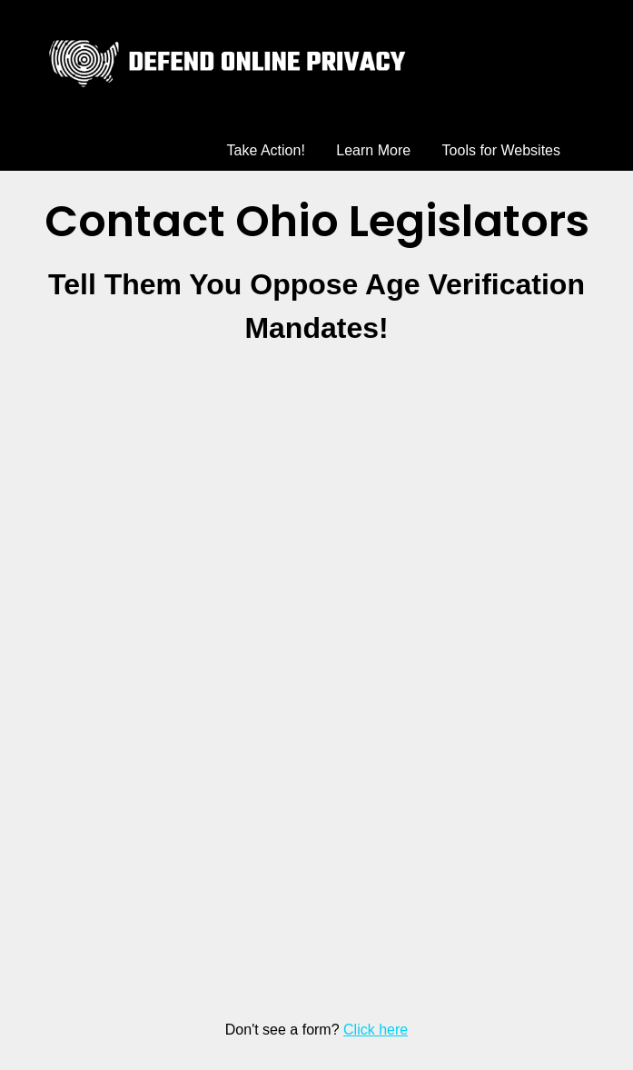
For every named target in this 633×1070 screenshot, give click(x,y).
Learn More (373, 150)
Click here (375, 1029)
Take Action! (266, 150)
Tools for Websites (501, 150)
